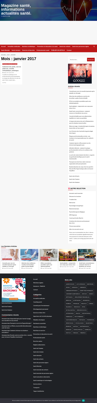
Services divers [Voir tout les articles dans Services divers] (44, 258)
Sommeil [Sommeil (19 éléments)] (88, 329)
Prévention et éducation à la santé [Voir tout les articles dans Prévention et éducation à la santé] (10, 63)
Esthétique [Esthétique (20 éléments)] (77, 300)
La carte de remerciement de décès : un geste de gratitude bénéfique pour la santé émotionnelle (81, 156)
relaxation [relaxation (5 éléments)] (89, 322)
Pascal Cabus (64, 266)
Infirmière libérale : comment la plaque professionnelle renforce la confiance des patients (80, 149)
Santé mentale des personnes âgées (43, 373)
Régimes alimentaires (39, 344)
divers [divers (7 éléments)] (91, 293)
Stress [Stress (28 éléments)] (75, 332)
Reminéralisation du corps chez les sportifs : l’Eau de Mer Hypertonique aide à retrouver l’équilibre (81, 168)
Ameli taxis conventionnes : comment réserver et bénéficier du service (79, 112)
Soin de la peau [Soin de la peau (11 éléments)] (78, 329)
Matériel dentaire (74, 208)
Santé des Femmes (74, 179)
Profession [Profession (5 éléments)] (90, 319)
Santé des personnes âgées (80, 46)
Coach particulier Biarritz (76, 217)
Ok (83, 400)
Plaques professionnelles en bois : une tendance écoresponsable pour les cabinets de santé (81, 137)
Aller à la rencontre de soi (76, 229)
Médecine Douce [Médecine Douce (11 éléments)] (82, 309)
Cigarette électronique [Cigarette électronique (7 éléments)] (86, 290)
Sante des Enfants (74, 176)
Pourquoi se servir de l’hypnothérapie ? (20, 323)
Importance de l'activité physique (42, 316)
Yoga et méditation (38, 391)
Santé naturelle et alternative (41, 376)
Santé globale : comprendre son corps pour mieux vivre (81, 107)
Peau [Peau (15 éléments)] (78, 313)
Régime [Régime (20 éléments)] (68, 326)
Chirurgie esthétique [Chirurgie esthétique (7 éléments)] (71, 290)
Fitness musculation (74, 226)
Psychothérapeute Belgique (77, 211)
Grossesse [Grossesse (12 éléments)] (86, 300)
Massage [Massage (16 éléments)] (77, 306)
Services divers (37, 383)
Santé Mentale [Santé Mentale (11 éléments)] (84, 326)
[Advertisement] (48, 32)
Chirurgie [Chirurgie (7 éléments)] (83, 287)
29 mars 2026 (48, 268)
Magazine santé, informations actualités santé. (16, 9)
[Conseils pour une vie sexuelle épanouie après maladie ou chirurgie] (10, 255)
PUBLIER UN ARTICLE (58, 50)
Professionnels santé (43, 50)
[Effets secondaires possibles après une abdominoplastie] (49, 255)
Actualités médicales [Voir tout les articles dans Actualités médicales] (7, 258)
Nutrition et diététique (28, 46)
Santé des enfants (65, 46)
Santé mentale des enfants (40, 369)
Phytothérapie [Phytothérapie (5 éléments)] (79, 316)
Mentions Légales (38, 282)
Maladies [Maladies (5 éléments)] (69, 306)
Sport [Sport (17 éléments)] (68, 332)
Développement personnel (40, 309)
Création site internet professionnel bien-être (79, 221)
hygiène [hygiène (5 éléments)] (68, 303)
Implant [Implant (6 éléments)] (84, 303)
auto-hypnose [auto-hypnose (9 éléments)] (81, 283)
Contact (69, 50)
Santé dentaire (16, 50)
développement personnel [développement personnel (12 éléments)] (82, 296)
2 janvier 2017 (11, 72)
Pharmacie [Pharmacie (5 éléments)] (69, 316)
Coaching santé (37, 301)
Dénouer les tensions (75, 196)
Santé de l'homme (38, 348)
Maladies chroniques (39, 319)
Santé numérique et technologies (42, 380)
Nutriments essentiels (39, 323)
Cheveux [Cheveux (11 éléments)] (75, 287)
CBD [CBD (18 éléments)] (68, 287)
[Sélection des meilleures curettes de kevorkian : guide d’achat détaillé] (29, 255)
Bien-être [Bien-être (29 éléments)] (90, 283)
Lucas (5, 268)
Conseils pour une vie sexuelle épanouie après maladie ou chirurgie (82, 92)
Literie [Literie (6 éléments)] (91, 303)
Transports (36, 387)
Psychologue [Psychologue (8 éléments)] (80, 322)
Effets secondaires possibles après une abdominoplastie (80, 102)
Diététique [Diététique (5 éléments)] (69, 296)
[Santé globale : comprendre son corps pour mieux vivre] (68, 255)
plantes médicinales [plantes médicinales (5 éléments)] (71, 319)
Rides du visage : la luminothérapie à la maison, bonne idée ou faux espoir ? (82, 127)
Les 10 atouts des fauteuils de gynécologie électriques (81, 132)
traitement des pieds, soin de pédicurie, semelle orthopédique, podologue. (11, 68)
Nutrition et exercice (39, 330)
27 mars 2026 (71, 266)
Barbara (5, 72)
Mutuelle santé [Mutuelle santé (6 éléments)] (70, 309)
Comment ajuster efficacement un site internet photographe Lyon (80, 143)
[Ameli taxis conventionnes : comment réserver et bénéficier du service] (87, 255)
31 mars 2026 (10, 268)
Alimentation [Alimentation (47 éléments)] (70, 283)
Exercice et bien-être (28, 50)
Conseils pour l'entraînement (41, 305)
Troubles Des (73, 199)
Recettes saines (37, 341)
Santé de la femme (38, 351)
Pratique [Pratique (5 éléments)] (82, 319)
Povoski (81, 268)
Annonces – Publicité (39, 286)
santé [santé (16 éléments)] (75, 326)
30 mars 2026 (29, 268)
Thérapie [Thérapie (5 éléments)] (82, 332)
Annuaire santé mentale (76, 193)
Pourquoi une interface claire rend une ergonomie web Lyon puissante (80, 162)
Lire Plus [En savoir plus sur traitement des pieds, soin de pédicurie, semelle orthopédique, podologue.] (4, 82)
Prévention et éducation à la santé (47, 46)
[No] (95, 400)
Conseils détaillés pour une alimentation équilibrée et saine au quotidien (80, 117)
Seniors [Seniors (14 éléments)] (68, 329)
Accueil (3, 46)
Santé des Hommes (74, 182)
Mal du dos (72, 202)
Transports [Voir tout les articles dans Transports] (82, 258)
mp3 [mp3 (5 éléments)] (83, 306)
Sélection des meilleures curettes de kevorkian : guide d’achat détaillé (79, 97)
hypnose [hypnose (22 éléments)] (76, 303)
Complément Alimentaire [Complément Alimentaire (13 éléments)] (73, 293)
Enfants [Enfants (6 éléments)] (68, 300)
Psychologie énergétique (76, 205)
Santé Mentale (5, 50)
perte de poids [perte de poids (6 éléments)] (86, 313)
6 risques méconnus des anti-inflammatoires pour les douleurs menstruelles (81, 122)
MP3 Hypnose (73, 214)
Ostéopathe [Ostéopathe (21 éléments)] (70, 313)
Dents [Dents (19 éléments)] (84, 293)
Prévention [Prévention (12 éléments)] (69, 322)
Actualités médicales (14, 46)
